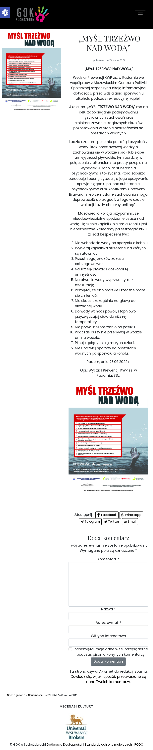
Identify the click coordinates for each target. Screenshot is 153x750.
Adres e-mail (108, 622)
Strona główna (16, 695)
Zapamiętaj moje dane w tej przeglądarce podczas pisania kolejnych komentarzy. (111, 652)
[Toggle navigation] (140, 14)
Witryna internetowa (108, 636)
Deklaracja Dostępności (64, 744)
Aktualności (35, 695)
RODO (138, 744)
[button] (5, 12)
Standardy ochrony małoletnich (108, 744)
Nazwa (108, 609)
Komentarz (108, 559)
